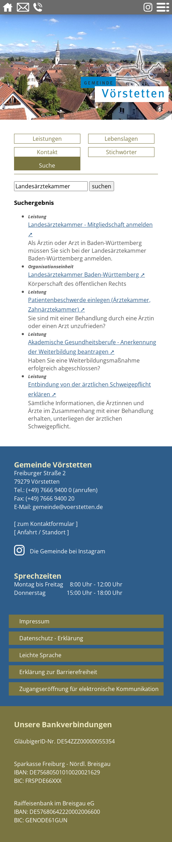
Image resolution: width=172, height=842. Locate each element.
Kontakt (47, 152)
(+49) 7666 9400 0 (49, 490)
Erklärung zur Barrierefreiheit (58, 672)
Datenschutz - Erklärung (51, 638)
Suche (47, 165)
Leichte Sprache (40, 655)
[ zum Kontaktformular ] (46, 524)
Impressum (34, 621)
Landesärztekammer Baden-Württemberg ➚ (86, 274)
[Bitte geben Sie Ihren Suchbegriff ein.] (51, 186)
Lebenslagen (121, 139)
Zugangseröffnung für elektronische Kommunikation (89, 689)
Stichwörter (121, 152)
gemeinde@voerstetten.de (68, 507)
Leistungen (47, 139)
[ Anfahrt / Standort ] (41, 532)
